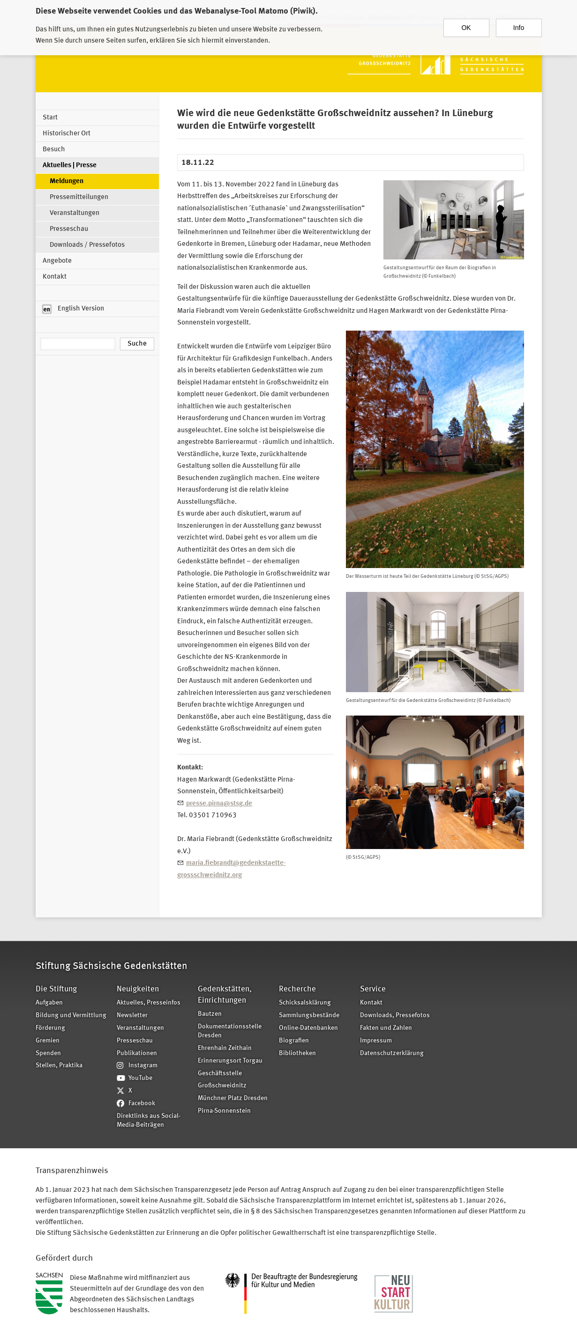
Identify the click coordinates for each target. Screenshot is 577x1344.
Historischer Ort (66, 133)
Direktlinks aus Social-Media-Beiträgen (148, 1120)
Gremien (48, 1041)
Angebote (57, 261)
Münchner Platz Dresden (233, 1098)
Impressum (376, 1041)
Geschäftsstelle (220, 1074)
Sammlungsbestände (309, 1015)
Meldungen (66, 181)
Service (373, 989)
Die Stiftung (56, 989)
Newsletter (132, 1015)
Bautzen (210, 1014)
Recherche (297, 989)
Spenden (48, 1053)
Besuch (54, 149)
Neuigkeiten (138, 989)
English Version (73, 309)
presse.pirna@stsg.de (219, 803)
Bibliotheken (297, 1053)
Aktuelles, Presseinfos (148, 1003)
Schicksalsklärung (305, 1003)
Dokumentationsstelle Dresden (230, 1031)
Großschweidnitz (222, 1086)
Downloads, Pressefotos (395, 1015)
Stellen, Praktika (59, 1066)
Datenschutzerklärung (392, 1053)
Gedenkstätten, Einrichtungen (225, 994)
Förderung (50, 1028)
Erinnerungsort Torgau (230, 1061)
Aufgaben (49, 1003)
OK (466, 23)
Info (518, 23)
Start (50, 117)
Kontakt (55, 277)
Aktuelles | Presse (70, 165)
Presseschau (69, 229)
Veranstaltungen (74, 213)
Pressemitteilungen (79, 197)
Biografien (294, 1041)
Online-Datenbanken (308, 1028)
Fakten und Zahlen (386, 1028)
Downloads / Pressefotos (87, 245)
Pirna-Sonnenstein (224, 1111)
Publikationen (137, 1053)
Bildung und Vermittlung (71, 1015)
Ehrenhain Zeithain (225, 1048)
